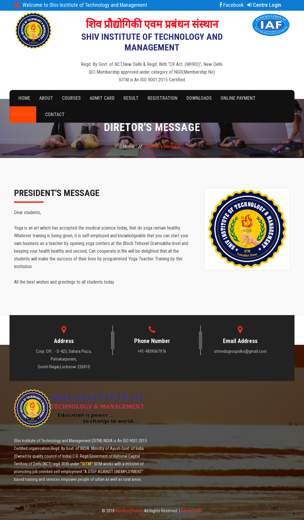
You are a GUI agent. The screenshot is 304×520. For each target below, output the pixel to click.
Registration (163, 98)
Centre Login (264, 5)
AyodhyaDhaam (128, 510)
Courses (71, 98)
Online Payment (238, 98)
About (46, 98)
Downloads (199, 98)
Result (131, 98)
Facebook (231, 5)
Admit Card (102, 98)
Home (24, 98)
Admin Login (191, 510)
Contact (55, 114)
